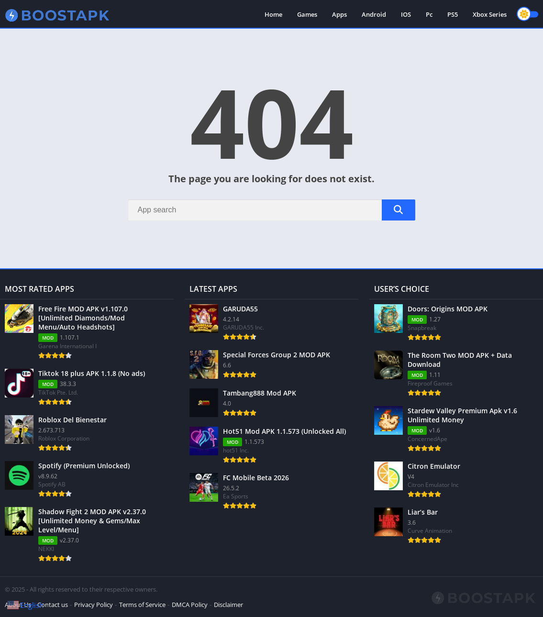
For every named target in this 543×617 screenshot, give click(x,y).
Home (273, 14)
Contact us (52, 604)
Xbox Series (490, 14)
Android (374, 14)
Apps (339, 14)
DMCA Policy (190, 604)
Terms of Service (142, 604)
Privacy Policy (93, 604)
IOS (406, 14)
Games (307, 14)
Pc (429, 14)
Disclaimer (228, 604)
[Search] (271, 209)
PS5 (452, 14)
